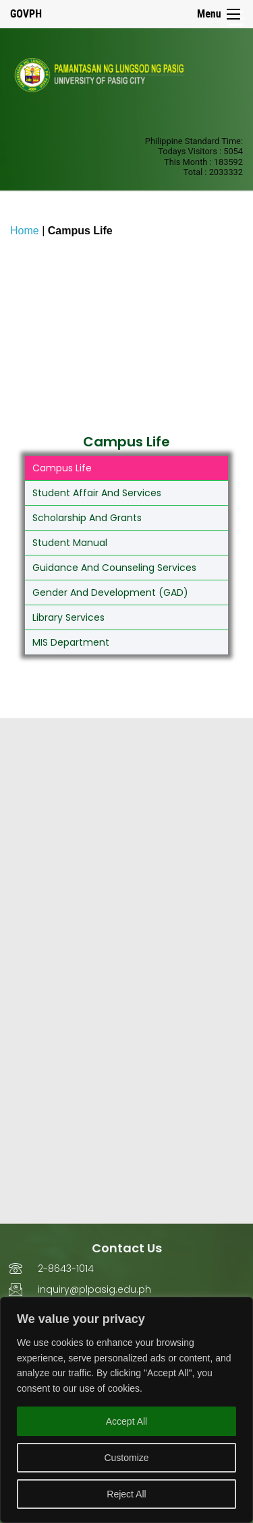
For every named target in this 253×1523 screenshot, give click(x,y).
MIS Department (70, 642)
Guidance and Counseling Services (114, 567)
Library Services (68, 617)
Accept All (126, 1421)
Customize (126, 1457)
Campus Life (62, 468)
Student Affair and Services (96, 493)
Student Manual (69, 542)
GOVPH (26, 13)
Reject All (126, 1494)
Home (24, 230)
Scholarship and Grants (87, 517)
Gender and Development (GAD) (110, 592)
